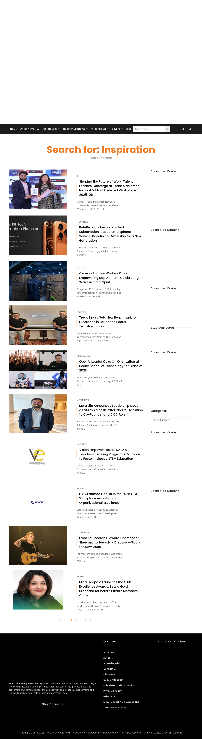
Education (82, 312)
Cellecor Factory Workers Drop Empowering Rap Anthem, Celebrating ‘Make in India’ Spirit (109, 277)
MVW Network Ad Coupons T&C (121, 702)
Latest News (27, 128)
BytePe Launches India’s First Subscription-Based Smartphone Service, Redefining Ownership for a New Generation (110, 234)
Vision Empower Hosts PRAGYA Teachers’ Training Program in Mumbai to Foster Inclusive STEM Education (109, 454)
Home (13, 128)
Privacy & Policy (112, 691)
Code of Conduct (113, 679)
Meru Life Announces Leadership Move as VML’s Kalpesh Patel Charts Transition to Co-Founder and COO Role (111, 410)
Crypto (116, 128)
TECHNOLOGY (49, 128)
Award (80, 488)
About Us (108, 652)
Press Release (98, 128)
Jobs (128, 128)
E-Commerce (83, 222)
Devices (80, 268)
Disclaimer (109, 674)
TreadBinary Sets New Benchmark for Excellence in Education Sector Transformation (108, 321)
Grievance (109, 696)
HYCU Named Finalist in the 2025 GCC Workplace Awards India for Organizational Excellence (109, 498)
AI (38, 128)
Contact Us (110, 668)
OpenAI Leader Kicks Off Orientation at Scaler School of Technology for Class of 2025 (110, 366)
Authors (108, 657)
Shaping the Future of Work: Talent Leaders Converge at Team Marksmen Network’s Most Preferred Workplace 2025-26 (109, 188)
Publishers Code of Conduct (119, 685)
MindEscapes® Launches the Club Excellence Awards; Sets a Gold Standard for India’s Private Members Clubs (108, 589)
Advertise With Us (113, 663)
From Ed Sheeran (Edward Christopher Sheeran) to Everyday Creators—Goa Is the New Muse (110, 542)
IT (77, 176)
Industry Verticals (74, 128)
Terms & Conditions (114, 707)
